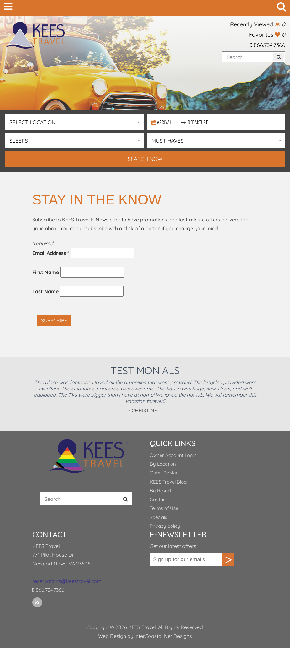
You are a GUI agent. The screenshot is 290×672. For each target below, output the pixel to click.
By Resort (160, 491)
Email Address (50, 253)
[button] (74, 122)
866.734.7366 (267, 45)
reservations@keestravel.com (67, 581)
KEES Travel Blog (168, 482)
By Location (163, 464)
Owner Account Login (173, 455)
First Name (45, 272)
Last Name (45, 291)
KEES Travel (36, 35)
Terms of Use (164, 508)
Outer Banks (163, 473)
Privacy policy (165, 526)
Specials (158, 517)
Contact (158, 499)
